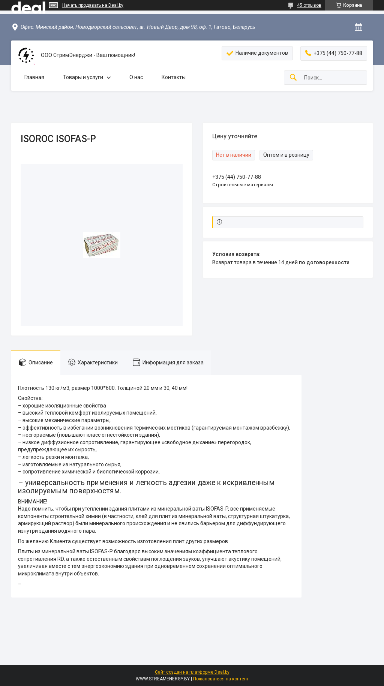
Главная (34, 77)
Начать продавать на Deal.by (92, 5)
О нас (136, 77)
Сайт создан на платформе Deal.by (192, 672)
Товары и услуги (83, 77)
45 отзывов (309, 5)
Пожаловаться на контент (221, 679)
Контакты (174, 77)
